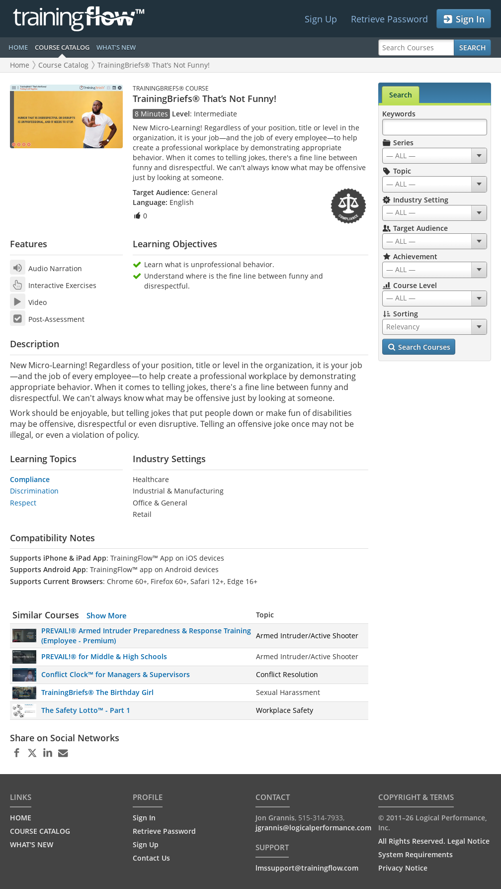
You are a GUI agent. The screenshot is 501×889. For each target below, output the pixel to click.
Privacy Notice (402, 868)
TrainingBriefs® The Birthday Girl (97, 692)
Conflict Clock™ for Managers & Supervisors (115, 674)
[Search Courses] (416, 47)
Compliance (30, 479)
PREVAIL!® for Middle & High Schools (104, 656)
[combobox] (434, 156)
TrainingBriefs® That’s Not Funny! (153, 65)
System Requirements (415, 854)
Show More (106, 615)
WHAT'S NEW (116, 47)
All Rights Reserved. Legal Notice (434, 841)
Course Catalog (63, 65)
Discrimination (34, 490)
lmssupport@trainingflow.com (306, 868)
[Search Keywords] (434, 127)
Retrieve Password (389, 19)
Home (19, 65)
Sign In (463, 19)
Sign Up (321, 19)
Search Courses (418, 347)
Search (472, 47)
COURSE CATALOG (62, 47)
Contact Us (151, 858)
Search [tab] (400, 94)
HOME (18, 47)
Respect (23, 502)
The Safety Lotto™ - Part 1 (85, 710)
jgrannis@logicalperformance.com (313, 827)
